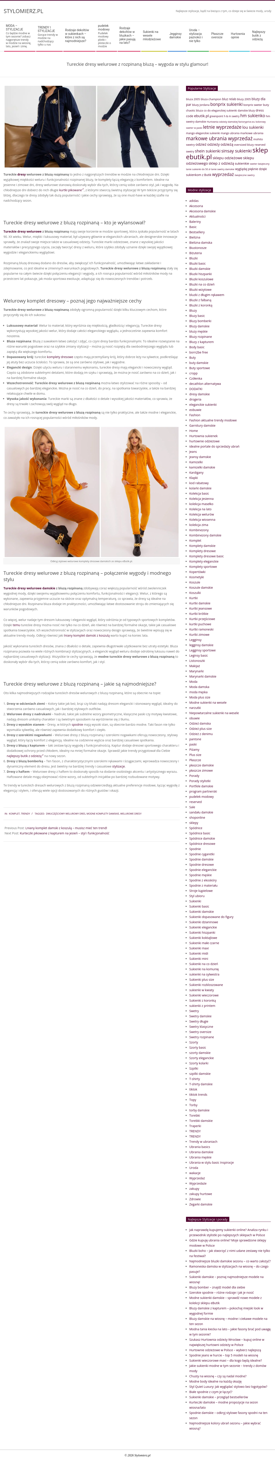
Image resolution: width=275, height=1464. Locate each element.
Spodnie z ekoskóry (203, 880)
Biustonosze (197, 248)
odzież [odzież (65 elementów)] (201, 144)
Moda (193, 682)
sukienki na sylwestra (204, 974)
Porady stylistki (200, 781)
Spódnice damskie (202, 838)
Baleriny (195, 222)
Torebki (194, 1115)
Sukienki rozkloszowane (206, 985)
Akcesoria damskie (202, 211)
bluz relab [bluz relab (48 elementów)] (229, 99)
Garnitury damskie (202, 425)
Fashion (194, 415)
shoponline (197, 817)
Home (193, 431)
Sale (192, 807)
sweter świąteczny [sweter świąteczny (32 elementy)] (260, 163)
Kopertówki (197, 572)
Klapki (193, 478)
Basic (193, 227)
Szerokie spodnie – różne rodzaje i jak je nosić (221, 1292)
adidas (194, 201)
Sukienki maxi (199, 948)
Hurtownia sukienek (203, 436)
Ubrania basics (199, 1147)
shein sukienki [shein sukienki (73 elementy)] (208, 151)
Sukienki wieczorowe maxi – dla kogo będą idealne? (225, 1360)
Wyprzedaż (197, 1178)
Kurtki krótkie (198, 614)
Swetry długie (198, 1021)
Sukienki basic (199, 906)
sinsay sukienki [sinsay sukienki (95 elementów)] (236, 151)
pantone (195, 739)
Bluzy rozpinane (200, 337)
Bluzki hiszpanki (200, 274)
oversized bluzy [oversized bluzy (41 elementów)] (244, 145)
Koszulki (195, 593)
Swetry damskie (200, 1016)
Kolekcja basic (199, 493)
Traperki (195, 1126)
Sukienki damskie (201, 912)
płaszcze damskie (201, 765)
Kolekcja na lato (200, 509)
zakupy (194, 1189)
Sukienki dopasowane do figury (211, 917)
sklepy (193, 823)
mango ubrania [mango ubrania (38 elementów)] (230, 133)
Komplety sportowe (203, 567)
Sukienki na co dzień (203, 964)
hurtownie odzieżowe (204, 441)
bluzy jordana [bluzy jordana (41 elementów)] (201, 105)
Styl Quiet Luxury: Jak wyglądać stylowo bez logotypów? (228, 1387)
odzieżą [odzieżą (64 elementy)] (227, 144)
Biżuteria (195, 253)
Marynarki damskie (202, 676)
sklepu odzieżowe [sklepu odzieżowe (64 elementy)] (227, 157)
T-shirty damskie (201, 1084)
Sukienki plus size (201, 979)
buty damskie (198, 363)
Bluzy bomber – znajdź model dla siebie (217, 1287)
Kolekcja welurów (201, 514)
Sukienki (195, 901)
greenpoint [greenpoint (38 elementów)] (216, 116)
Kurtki (193, 598)
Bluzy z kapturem (201, 342)
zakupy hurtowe (200, 1194)
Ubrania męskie (200, 1157)
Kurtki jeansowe (200, 608)
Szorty (193, 1042)
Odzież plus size (200, 729)
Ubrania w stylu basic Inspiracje (211, 1162)
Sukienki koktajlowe (203, 938)
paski (193, 744)
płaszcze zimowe (201, 770)
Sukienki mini (198, 959)
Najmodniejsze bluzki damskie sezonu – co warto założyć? (230, 1261)
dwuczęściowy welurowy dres (65, 813)
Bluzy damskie (199, 326)
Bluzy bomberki (200, 321)
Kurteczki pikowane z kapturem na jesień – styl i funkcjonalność (64, 833)
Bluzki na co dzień (202, 284)
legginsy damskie (201, 645)
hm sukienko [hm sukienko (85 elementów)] (252, 115)
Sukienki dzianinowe (203, 922)
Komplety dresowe (202, 551)
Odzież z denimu (201, 734)
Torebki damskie (201, 1121)
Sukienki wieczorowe (204, 995)
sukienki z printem (202, 1006)
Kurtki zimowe (199, 634)
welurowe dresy (131, 813)
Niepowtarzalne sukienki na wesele (214, 713)
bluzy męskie (198, 331)
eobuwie (195, 410)
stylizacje (118, 766)
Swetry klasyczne (201, 1026)
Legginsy (195, 640)
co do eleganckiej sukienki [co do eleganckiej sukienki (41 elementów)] (220, 110)
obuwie (194, 718)
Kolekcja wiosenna (202, 519)
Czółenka (195, 378)
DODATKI (195, 389)
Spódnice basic (199, 833)
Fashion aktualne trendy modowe (213, 420)
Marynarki (196, 671)
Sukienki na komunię (204, 969)
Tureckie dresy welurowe (22, 231)
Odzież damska (200, 723)
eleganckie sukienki (203, 404)
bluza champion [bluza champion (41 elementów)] (211, 99)
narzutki (195, 708)
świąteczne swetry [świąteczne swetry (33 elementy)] (245, 175)
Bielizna (194, 237)
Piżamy (194, 749)
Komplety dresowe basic (206, 556)
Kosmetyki (196, 577)
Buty (192, 357)
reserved (195, 802)
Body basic (197, 347)
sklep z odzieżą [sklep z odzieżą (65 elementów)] (221, 163)
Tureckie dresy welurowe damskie (29, 588)
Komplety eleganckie (203, 561)
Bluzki (193, 258)
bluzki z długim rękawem (206, 295)
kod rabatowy (199, 483)
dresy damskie (199, 394)
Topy (192, 1100)
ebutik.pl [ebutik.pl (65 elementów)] (201, 115)
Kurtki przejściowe (202, 619)
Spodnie (195, 849)
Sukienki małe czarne (204, 943)
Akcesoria (196, 206)
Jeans (193, 452)
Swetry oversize (200, 1032)
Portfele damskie (201, 786)
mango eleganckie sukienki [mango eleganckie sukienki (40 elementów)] (203, 133)
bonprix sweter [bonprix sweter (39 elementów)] (252, 105)
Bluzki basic (197, 263)
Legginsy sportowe (202, 650)
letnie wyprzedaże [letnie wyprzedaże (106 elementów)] (222, 127)
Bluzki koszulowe (201, 279)
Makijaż (194, 666)
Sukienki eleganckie (203, 927)
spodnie (77, 724)
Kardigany (196, 472)
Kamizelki (196, 462)
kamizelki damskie (202, 467)
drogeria (195, 399)
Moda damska (199, 687)
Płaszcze (195, 760)
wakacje (195, 1173)
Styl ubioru (197, 896)
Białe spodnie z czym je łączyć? (210, 1392)
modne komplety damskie (103, 813)
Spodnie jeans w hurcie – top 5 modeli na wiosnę (223, 1355)
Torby (193, 1105)
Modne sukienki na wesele (207, 702)
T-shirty (194, 1079)
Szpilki (193, 1068)
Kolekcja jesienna (201, 499)
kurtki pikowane (71, 190)
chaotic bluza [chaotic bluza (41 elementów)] (194, 110)
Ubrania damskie (201, 1152)
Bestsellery (197, 232)
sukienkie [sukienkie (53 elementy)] (242, 163)
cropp (193, 373)
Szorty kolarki (198, 1063)
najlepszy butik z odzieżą (25, 756)
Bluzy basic (197, 316)
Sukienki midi (198, 953)
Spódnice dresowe (202, 844)
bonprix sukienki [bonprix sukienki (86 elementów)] (226, 104)
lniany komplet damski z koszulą (87, 635)
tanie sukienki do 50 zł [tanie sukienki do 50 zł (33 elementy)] (198, 169)
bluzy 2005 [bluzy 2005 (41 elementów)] (244, 99)
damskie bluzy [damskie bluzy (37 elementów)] (246, 110)
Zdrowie (195, 1199)
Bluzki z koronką (200, 305)
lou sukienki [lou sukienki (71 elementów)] (253, 127)
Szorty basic (197, 1047)
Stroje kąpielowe (201, 891)
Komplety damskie (202, 546)
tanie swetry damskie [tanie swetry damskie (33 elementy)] (222, 169)
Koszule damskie (201, 587)
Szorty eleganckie (201, 1058)
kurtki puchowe (200, 624)
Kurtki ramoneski (201, 629)
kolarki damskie (200, 488)
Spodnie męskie (200, 875)
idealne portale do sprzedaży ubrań (214, 446)
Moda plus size (199, 697)
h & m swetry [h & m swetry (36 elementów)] (232, 116)
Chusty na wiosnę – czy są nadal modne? (217, 1376)
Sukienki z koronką (202, 1000)
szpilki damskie (200, 1074)
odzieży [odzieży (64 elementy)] (213, 144)
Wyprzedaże (197, 1183)
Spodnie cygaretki (201, 854)
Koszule (194, 582)
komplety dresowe (60, 357)
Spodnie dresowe (201, 864)
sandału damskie (201, 812)
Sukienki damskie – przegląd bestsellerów (218, 1397)
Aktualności (197, 216)
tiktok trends (198, 1094)
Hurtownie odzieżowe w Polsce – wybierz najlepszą (225, 1350)
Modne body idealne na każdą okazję (215, 1381)
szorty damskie (200, 1053)
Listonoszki (197, 661)
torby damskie (199, 1110)
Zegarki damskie (200, 1204)
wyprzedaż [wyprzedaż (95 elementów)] (223, 174)
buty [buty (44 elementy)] (266, 105)
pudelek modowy (201, 797)
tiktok (193, 1089)
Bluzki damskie (199, 269)
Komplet (14, 813)
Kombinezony (199, 530)
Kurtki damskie (199, 603)
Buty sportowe (199, 368)
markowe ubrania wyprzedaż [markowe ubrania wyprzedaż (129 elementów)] (219, 138)
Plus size (195, 755)
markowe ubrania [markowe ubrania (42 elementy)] (251, 133)
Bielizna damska (200, 242)
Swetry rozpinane (201, 1037)
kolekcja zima (198, 525)
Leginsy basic (198, 655)
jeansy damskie (200, 457)
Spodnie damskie (201, 859)
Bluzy (193, 310)
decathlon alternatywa (205, 384)
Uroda (193, 1168)
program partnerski (203, 791)
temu (16, 625)
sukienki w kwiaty (201, 990)
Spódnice (195, 828)
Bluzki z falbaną (200, 300)
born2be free (198, 352)
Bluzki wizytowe (200, 289)
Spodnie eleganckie (203, 870)
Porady (194, 776)
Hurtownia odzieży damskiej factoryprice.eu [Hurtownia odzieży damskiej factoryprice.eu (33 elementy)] (231, 121)
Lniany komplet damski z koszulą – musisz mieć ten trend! (66, 828)
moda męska (198, 692)
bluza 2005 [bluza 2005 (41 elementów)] (193, 99)
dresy (21, 174)
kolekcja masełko (201, 504)
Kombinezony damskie (205, 535)
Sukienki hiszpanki (202, 932)
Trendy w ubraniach (203, 1141)
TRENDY (25, 813)
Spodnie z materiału (203, 885)
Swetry (194, 1011)
